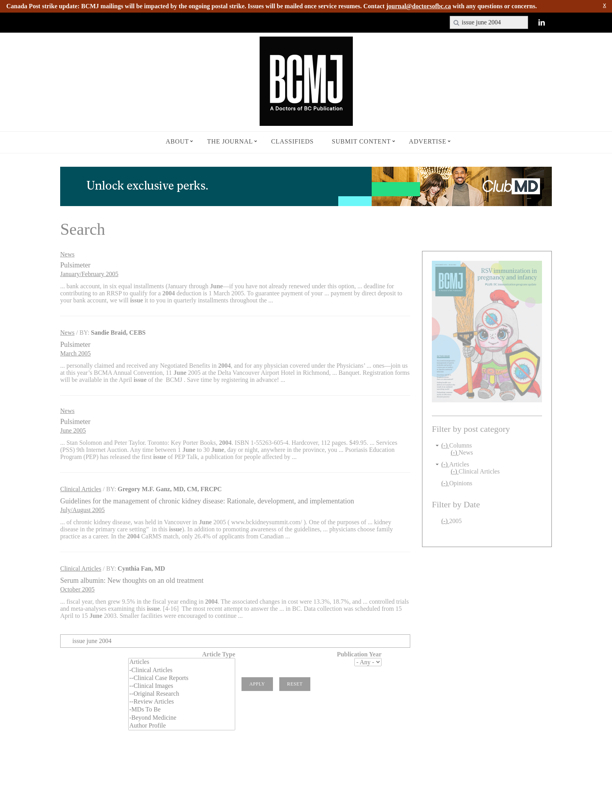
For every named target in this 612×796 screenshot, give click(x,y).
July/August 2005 (82, 510)
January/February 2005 (89, 274)
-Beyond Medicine (182, 718)
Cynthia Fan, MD (141, 568)
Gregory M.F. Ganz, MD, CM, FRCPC (170, 489)
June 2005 (73, 430)
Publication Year (359, 654)
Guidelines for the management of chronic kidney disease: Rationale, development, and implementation (207, 501)
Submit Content (361, 141)
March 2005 (75, 353)
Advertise (427, 141)
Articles (182, 662)
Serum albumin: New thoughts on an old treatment (131, 580)
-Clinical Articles (182, 670)
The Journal (230, 141)
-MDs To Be (182, 710)
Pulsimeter (75, 265)
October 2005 (77, 589)
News (67, 254)
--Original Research (182, 694)
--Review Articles (182, 702)
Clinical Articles (80, 489)
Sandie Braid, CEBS (118, 332)
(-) (445, 445)
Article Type (218, 654)
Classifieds (292, 141)
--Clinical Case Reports (182, 678)
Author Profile (182, 726)
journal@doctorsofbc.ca (418, 6)
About (177, 141)
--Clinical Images (182, 686)
